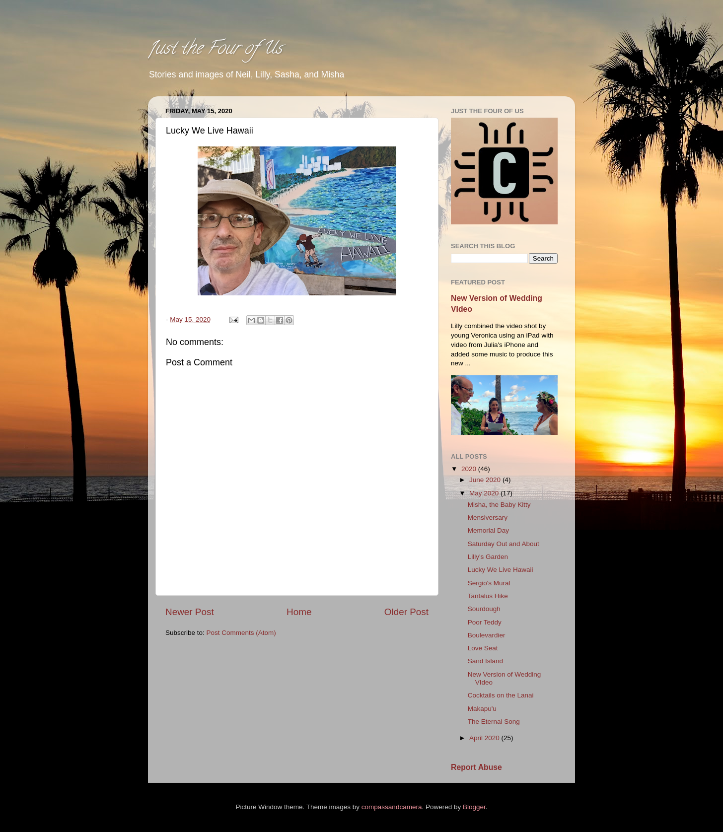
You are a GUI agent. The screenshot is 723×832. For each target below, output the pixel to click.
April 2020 (485, 738)
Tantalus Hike (488, 596)
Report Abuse (476, 767)
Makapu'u (482, 708)
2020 (469, 469)
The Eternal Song (494, 721)
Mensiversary (487, 517)
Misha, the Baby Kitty (499, 504)
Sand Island (485, 661)
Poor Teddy (485, 622)
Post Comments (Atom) (241, 632)
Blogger (474, 807)
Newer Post (189, 612)
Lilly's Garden (488, 556)
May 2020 (485, 493)
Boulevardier (487, 635)
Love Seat (483, 648)
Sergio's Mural (489, 583)
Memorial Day (488, 530)
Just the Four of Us (215, 50)
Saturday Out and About (503, 544)
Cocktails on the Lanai (501, 695)
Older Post (406, 612)
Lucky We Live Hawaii (500, 569)
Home (299, 612)
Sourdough (484, 609)
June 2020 (486, 480)
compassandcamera (392, 807)
